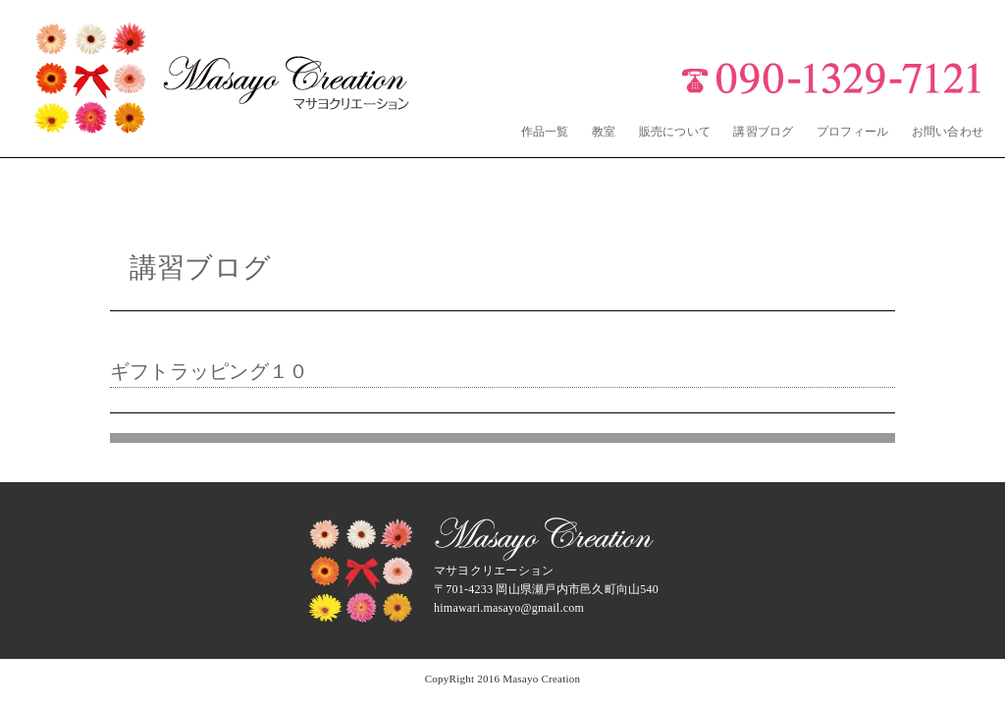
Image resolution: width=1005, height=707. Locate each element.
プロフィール (852, 131)
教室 (603, 131)
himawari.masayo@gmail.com (509, 608)
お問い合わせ (947, 131)
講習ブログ (763, 131)
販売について (675, 131)
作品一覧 (545, 131)
